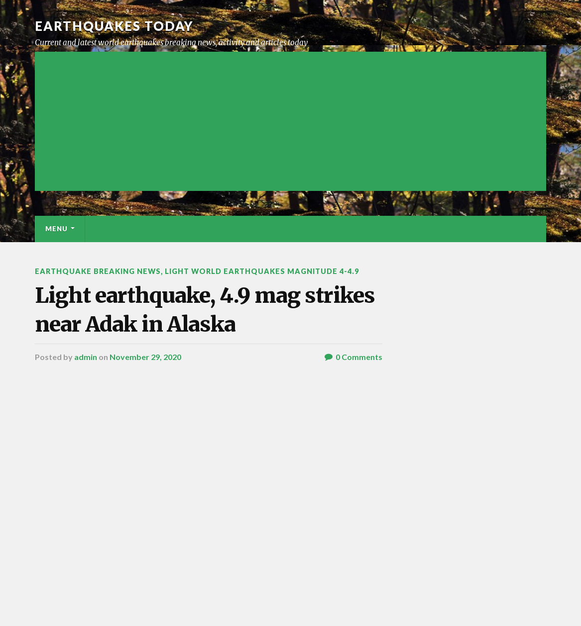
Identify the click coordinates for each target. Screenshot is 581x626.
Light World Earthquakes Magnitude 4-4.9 (262, 271)
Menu (56, 229)
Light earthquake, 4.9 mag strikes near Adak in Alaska (205, 309)
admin (85, 356)
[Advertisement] (290, 121)
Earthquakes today (114, 25)
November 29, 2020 (145, 356)
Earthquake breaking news (98, 271)
